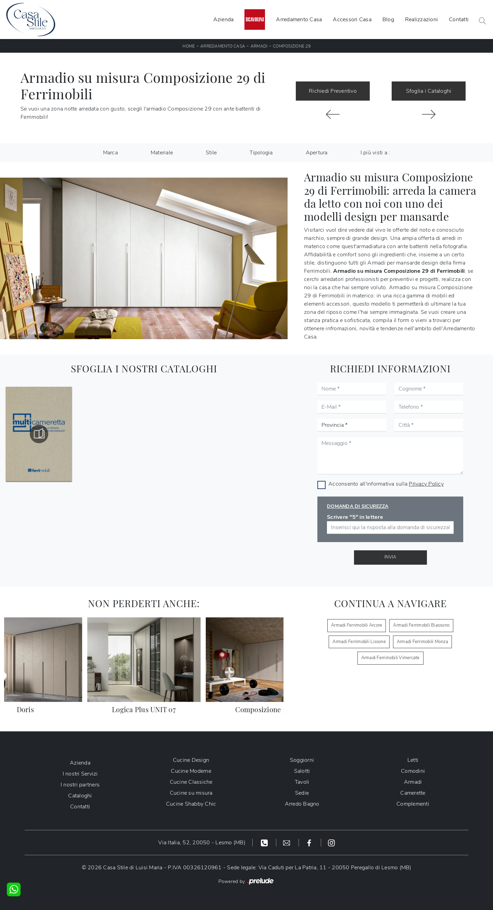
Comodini (413, 771)
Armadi (259, 46)
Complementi (412, 804)
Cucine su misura (191, 793)
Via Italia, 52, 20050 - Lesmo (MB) (201, 842)
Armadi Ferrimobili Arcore (356, 625)
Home (188, 46)
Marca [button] (110, 152)
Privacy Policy (426, 484)
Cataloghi (80, 795)
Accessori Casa (352, 19)
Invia (390, 557)
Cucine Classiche (191, 782)
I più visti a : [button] (375, 152)
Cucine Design (191, 760)
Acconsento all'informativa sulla (386, 484)
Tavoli (302, 782)
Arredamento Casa (299, 19)
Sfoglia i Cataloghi (429, 91)
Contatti (459, 19)
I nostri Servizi (80, 774)
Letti (412, 760)
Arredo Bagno (302, 804)
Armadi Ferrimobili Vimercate (390, 658)
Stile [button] (211, 152)
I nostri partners (80, 785)
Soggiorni (302, 760)
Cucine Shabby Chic (191, 804)
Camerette (412, 793)
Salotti (302, 771)
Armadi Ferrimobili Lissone (359, 642)
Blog (388, 19)
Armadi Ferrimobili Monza (422, 642)
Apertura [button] (317, 152)
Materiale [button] (162, 152)
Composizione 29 (292, 46)
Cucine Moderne (191, 771)
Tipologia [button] (261, 152)
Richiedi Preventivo (333, 91)
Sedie (302, 793)
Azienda (223, 19)
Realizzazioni (421, 19)
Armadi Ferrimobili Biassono (421, 625)
